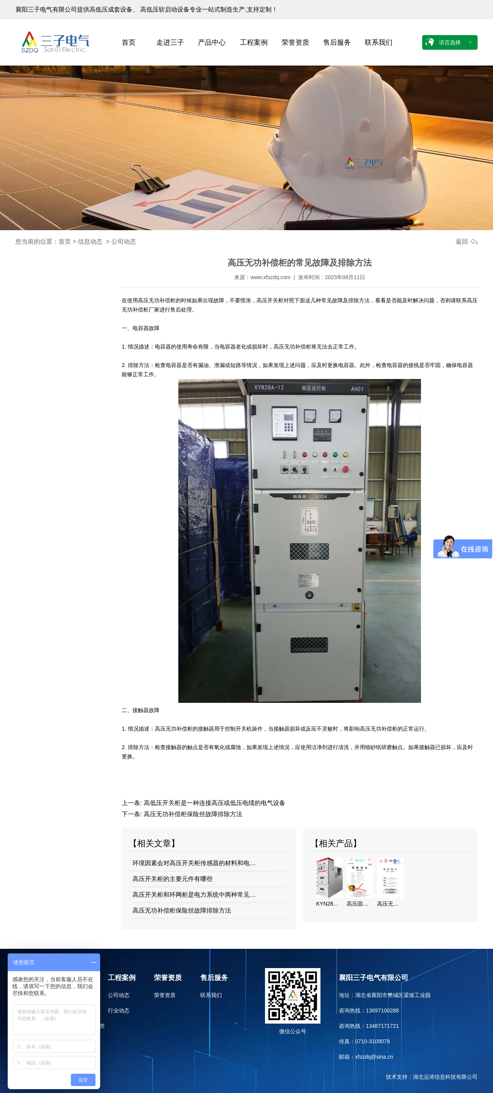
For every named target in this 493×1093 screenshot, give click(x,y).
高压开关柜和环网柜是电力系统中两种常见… (194, 894)
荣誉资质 (295, 42)
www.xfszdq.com (270, 277)
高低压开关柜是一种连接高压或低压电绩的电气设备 (213, 803)
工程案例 (254, 42)
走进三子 (170, 42)
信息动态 (90, 241)
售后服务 (337, 42)
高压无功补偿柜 (157, 300)
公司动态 (118, 995)
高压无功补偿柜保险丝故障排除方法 (192, 814)
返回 (462, 241)
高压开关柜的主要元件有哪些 (172, 879)
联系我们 (378, 42)
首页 (129, 42)
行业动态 (118, 1010)
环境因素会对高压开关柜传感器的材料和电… (194, 863)
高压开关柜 (270, 300)
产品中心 (212, 42)
